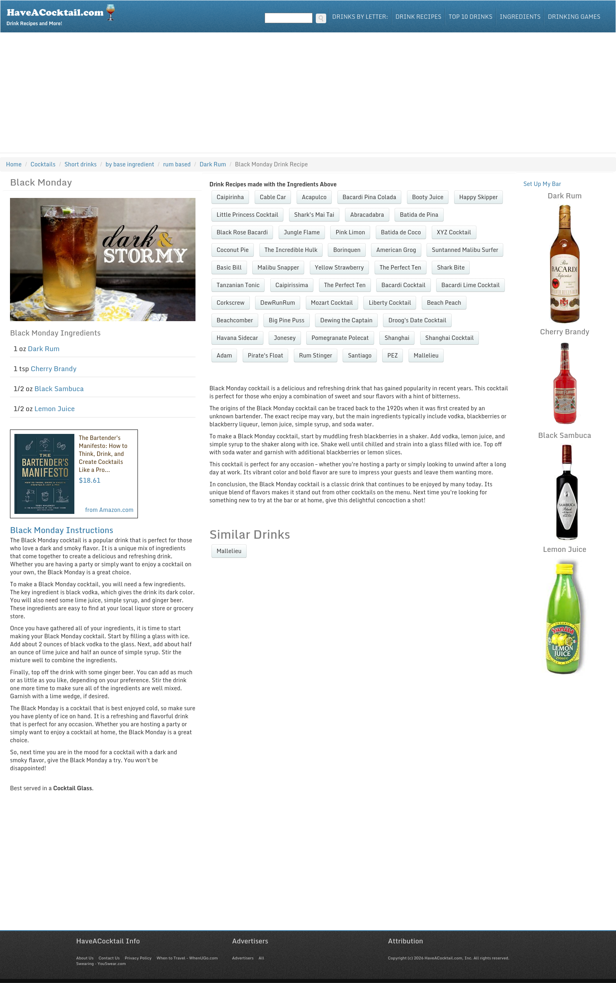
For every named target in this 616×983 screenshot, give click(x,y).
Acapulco (314, 197)
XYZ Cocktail (454, 232)
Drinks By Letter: (360, 16)
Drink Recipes (418, 16)
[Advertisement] (308, 93)
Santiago (359, 355)
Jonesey (285, 337)
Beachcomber (235, 320)
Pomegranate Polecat (340, 337)
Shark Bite (450, 267)
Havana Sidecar (237, 337)
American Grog (396, 249)
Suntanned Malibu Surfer (465, 249)
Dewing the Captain (346, 320)
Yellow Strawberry (339, 267)
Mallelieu (426, 355)
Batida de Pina (419, 214)
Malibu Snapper (278, 267)
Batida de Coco (401, 232)
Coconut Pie (233, 249)
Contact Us (109, 958)
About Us (85, 958)
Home (14, 164)
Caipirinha (230, 197)
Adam (224, 355)
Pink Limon (350, 232)
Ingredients (520, 16)
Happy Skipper (478, 197)
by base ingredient (130, 164)
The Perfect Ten (400, 267)
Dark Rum (44, 348)
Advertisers (243, 958)
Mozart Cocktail (332, 302)
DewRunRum (277, 302)
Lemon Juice (54, 408)
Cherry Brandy (54, 368)
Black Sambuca (59, 388)
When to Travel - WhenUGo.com (187, 958)
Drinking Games (574, 16)
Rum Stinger (315, 355)
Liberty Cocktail (390, 302)
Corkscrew (231, 302)
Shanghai (397, 337)
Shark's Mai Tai (314, 214)
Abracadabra (367, 214)
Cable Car (273, 197)
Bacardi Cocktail (403, 285)
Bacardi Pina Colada (370, 197)
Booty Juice (428, 197)
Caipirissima (291, 285)
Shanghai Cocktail (449, 337)
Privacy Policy (138, 958)
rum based (177, 164)
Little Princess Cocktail (248, 214)
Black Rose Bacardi (242, 232)
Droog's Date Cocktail (417, 320)
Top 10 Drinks (470, 16)
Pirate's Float (265, 355)
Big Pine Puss (286, 320)
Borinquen (346, 249)
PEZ (392, 355)
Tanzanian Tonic (238, 285)
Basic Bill (229, 267)
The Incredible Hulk (291, 249)
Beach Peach (444, 302)
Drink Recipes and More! (63, 14)
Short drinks (80, 164)
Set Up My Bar (542, 183)
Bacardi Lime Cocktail (470, 285)
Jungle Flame (302, 232)
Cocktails (43, 164)
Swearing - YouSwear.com (101, 963)
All (261, 958)
